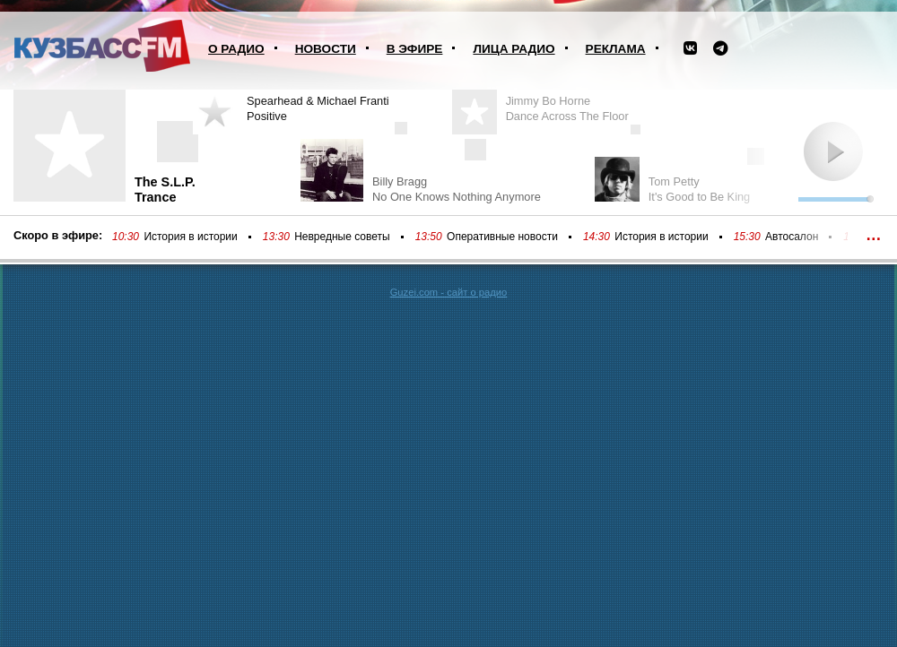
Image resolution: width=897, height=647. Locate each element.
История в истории (190, 236)
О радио (236, 49)
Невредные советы (342, 236)
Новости (325, 49)
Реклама (616, 49)
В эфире (415, 49)
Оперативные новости (502, 236)
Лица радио (513, 49)
